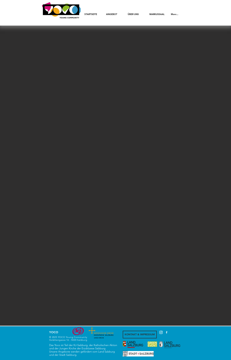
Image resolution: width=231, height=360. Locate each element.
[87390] (161, 332)
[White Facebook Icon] (166, 332)
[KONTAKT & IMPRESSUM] (140, 334)
